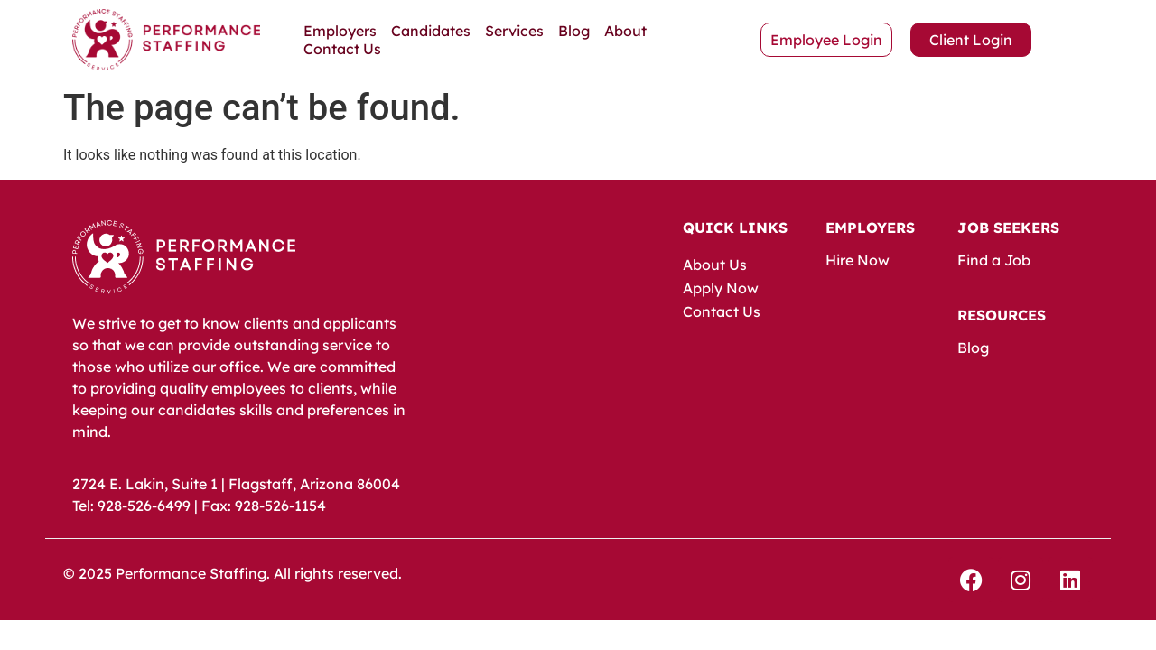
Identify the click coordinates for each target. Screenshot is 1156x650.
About (625, 31)
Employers (340, 31)
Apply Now (721, 288)
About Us (715, 264)
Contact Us (342, 49)
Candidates (431, 31)
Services (514, 31)
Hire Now (857, 260)
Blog (574, 31)
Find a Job (993, 260)
